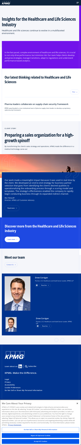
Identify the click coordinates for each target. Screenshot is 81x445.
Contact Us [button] (10, 265)
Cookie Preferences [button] (13, 387)
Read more (11, 208)
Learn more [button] (11, 239)
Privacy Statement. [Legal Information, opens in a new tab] (15, 425)
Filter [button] (73, 92)
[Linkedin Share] (20, 366)
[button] (78, 2)
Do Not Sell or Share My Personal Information (23, 390)
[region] (40, 422)
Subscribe (30, 366)
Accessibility (10, 385)
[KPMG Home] (6, 2)
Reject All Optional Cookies (40, 435)
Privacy (8, 382)
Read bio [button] (44, 285)
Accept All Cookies (40, 441)
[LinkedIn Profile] (37, 326)
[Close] (77, 403)
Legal (7, 379)
